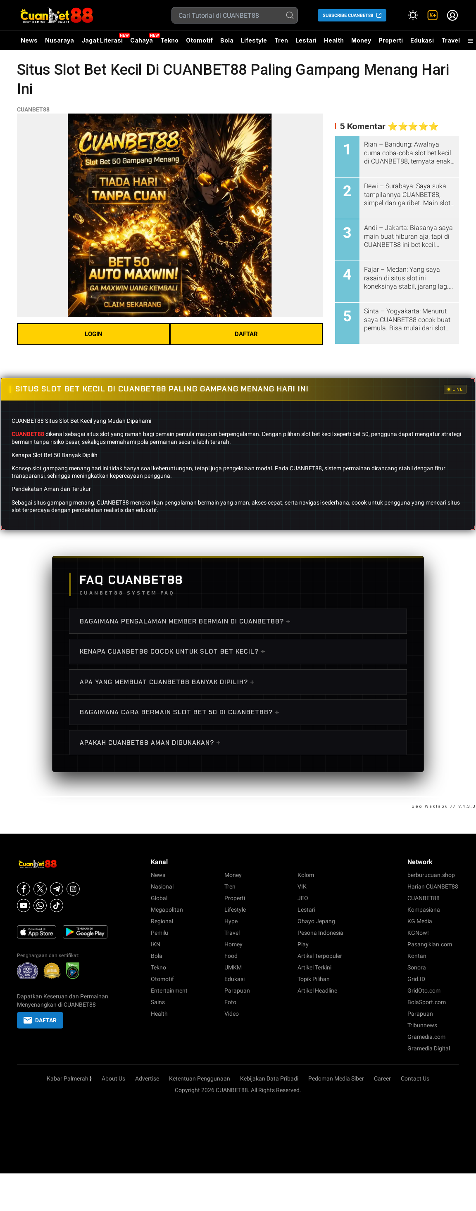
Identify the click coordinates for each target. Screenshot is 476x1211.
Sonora (416, 967)
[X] (40, 889)
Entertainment (169, 990)
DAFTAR (246, 334)
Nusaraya (59, 40)
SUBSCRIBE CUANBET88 (348, 15)
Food (231, 956)
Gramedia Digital (428, 1048)
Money (361, 40)
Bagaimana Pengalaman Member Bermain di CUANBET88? (185, 621)
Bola (226, 40)
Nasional (162, 886)
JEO (303, 898)
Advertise (147, 1078)
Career (382, 1078)
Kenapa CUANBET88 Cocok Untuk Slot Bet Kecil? (173, 651)
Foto (230, 1002)
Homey (233, 944)
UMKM (233, 967)
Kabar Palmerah (67, 1078)
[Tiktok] (56, 905)
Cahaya (141, 40)
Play (303, 944)
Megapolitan (167, 909)
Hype (231, 921)
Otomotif (199, 40)
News (29, 40)
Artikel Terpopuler (320, 956)
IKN (155, 944)
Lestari (306, 43)
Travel (450, 40)
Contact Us (415, 1078)
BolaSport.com (426, 1002)
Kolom (306, 875)
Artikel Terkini (314, 967)
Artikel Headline (317, 990)
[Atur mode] (412, 15)
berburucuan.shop (431, 875)
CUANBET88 (33, 109)
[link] (432, 15)
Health (334, 40)
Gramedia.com (426, 1036)
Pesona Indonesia (320, 932)
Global (159, 898)
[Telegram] (56, 889)
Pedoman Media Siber (336, 1078)
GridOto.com (423, 990)
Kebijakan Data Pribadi (269, 1078)
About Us (113, 1078)
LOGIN (93, 334)
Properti (390, 40)
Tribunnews (422, 1025)
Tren (281, 40)
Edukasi (422, 40)
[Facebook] (23, 889)
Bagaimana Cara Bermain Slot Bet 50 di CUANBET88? (180, 712)
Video (231, 1013)
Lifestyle (254, 40)
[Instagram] (73, 889)
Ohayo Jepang (316, 921)
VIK (302, 886)
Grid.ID (416, 979)
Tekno (169, 40)
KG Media (419, 921)
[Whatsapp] (40, 905)
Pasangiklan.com (429, 944)
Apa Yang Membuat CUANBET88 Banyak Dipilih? (167, 682)
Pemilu (159, 932)
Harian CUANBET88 (432, 886)
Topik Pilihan (314, 979)
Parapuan (237, 990)
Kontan (416, 956)
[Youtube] (23, 905)
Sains (158, 1002)
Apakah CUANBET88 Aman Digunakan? (150, 742)
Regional (162, 921)
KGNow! (418, 932)
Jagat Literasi (102, 40)
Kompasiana (423, 909)
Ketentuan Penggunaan (199, 1078)
